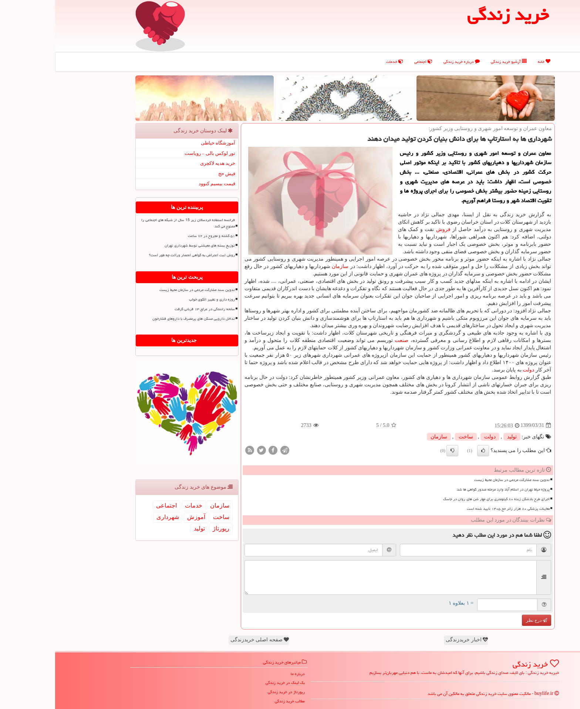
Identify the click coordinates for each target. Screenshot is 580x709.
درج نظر (481, 620)
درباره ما (243, 674)
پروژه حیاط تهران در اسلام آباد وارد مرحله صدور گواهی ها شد (448, 489)
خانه (489, 61)
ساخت (411, 437)
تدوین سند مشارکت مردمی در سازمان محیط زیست (457, 480)
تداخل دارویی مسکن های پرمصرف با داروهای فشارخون (138, 318)
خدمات (339, 61)
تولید (457, 437)
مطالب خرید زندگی (235, 701)
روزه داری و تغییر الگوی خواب (157, 299)
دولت (473, 370)
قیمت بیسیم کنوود (162, 183)
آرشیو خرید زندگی (454, 61)
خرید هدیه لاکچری (163, 163)
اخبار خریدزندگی (412, 639)
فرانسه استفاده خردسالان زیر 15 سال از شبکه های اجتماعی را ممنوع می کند (133, 223)
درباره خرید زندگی (406, 61)
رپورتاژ (166, 528)
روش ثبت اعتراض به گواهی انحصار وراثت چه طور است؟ (137, 255)
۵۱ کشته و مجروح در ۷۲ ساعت (156, 236)
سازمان (285, 266)
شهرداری (112, 517)
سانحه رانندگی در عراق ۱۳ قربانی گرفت (149, 309)
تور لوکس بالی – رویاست (155, 153)
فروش (388, 229)
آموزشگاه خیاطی (163, 143)
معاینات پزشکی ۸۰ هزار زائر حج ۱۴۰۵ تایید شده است (453, 508)
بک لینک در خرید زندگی (230, 682)
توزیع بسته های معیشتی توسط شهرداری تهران (144, 245)
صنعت (346, 340)
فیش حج (171, 173)
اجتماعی (368, 61)
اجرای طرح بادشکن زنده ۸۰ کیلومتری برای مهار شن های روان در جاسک (441, 499)
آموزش (141, 517)
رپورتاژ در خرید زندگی (231, 692)
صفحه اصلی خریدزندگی (204, 639)
